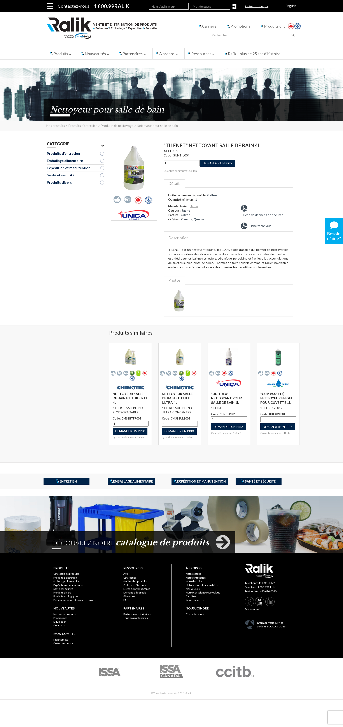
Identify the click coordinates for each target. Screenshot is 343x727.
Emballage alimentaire (65, 160)
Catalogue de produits (66, 573)
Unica (194, 206)
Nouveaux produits (64, 614)
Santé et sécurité (60, 175)
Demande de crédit (134, 592)
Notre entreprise (196, 577)
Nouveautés (95, 53)
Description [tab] (178, 237)
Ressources (201, 53)
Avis (125, 573)
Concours (59, 625)
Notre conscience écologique (203, 592)
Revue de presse (195, 600)
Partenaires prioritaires (137, 614)
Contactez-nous (73, 6)
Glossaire (129, 596)
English (290, 6)
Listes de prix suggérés (136, 588)
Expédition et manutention (68, 168)
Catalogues (129, 577)
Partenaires (132, 53)
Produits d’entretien (65, 577)
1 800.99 (266, 587)
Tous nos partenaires (135, 618)
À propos (167, 53)
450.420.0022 (266, 583)
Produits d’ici (275, 26)
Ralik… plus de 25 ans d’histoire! (255, 53)
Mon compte (60, 639)
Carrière (209, 26)
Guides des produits (135, 581)
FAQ (126, 600)
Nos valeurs (193, 588)
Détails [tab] (174, 183)
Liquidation (59, 621)
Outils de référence (135, 585)
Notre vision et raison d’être (202, 585)
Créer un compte (256, 6)
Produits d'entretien (63, 153)
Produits (60, 53)
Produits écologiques (65, 596)
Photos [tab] (174, 280)
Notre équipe (193, 573)
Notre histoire (194, 581)
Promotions (240, 26)
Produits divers (59, 182)
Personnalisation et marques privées (74, 600)
